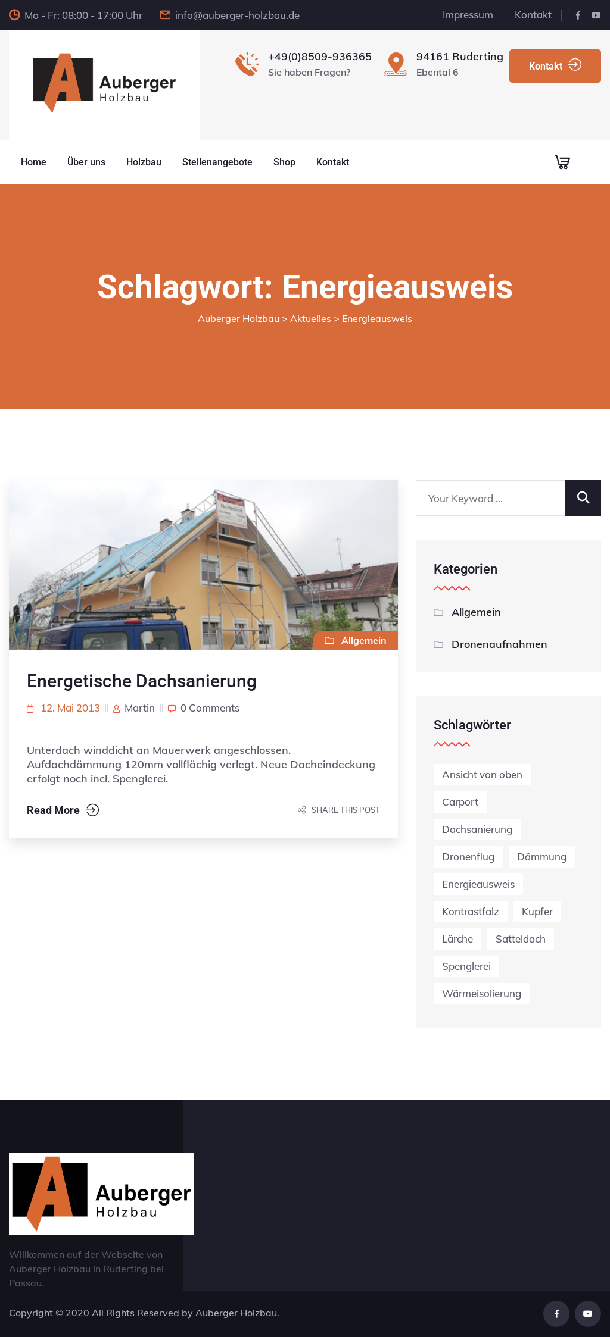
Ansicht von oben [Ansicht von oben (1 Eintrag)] (482, 774)
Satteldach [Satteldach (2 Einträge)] (521, 938)
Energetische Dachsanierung (142, 681)
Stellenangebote (217, 162)
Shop (284, 162)
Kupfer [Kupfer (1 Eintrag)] (537, 911)
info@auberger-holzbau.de (237, 15)
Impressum (468, 14)
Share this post (339, 810)
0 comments (209, 708)
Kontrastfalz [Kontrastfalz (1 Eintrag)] (470, 911)
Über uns (86, 162)
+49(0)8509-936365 (320, 56)
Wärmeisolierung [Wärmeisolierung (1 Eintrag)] (481, 993)
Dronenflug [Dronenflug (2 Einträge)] (468, 856)
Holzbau (143, 162)
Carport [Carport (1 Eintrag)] (460, 802)
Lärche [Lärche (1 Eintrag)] (457, 938)
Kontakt (533, 14)
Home (33, 162)
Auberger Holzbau (236, 1313)
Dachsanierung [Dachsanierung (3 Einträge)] (477, 829)
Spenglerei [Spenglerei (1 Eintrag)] (466, 966)
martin (140, 708)
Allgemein (476, 612)
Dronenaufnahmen (499, 644)
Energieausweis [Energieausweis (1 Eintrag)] (478, 884)
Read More (63, 810)
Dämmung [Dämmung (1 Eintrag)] (542, 856)
